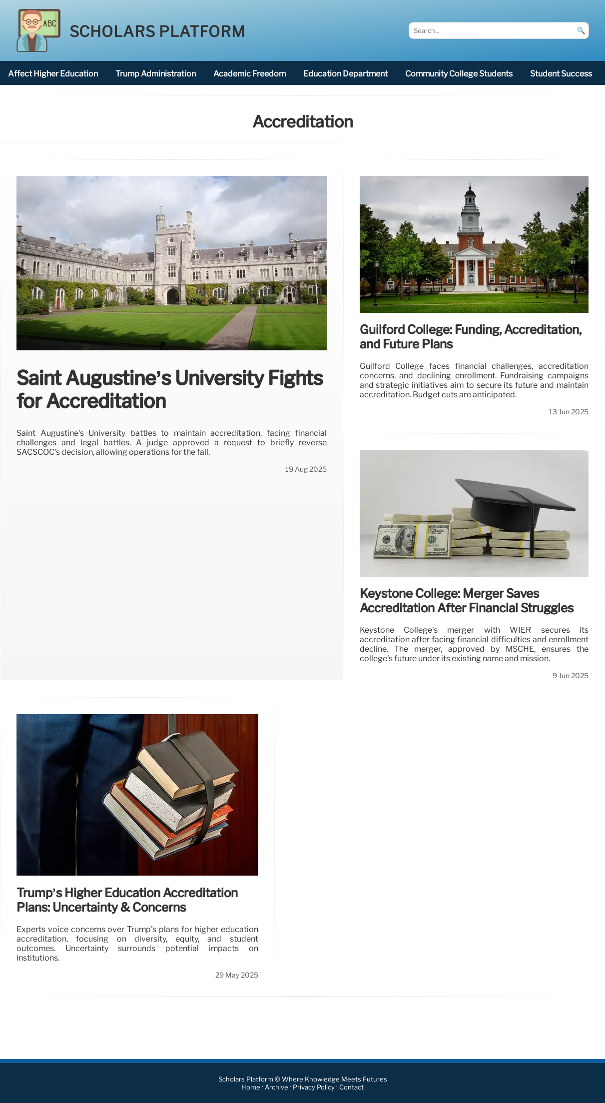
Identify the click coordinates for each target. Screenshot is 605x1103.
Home (250, 1087)
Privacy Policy (314, 1087)
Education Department (345, 73)
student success (561, 73)
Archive (276, 1087)
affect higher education (53, 73)
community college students (459, 73)
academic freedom (249, 73)
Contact (351, 1087)
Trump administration (155, 73)
